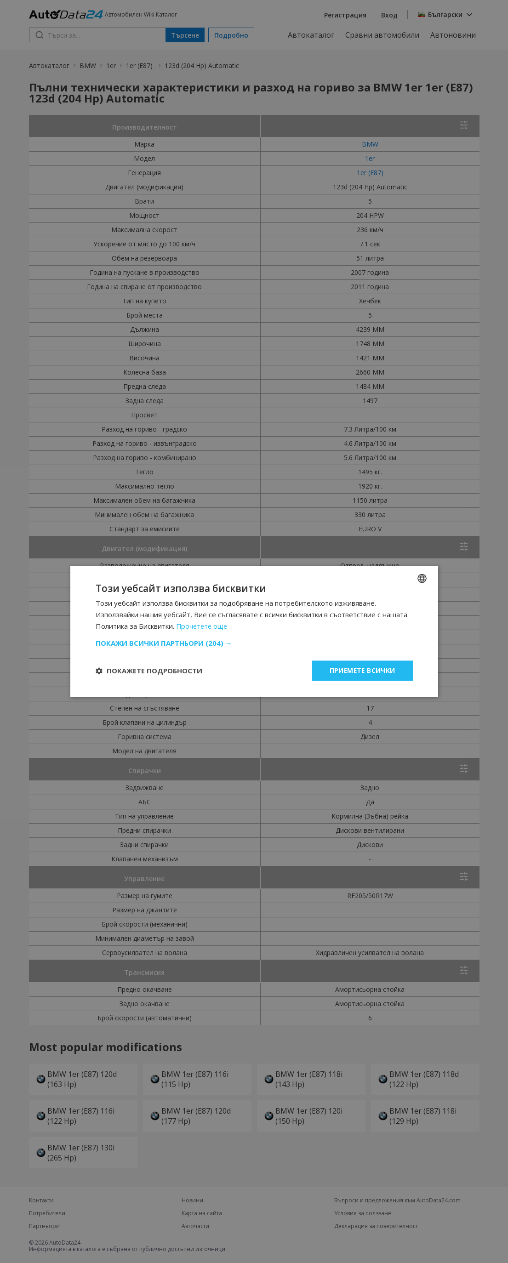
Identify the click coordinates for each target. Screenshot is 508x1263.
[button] (254, 643)
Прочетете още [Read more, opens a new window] (203, 626)
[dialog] (254, 631)
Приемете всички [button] (361, 670)
